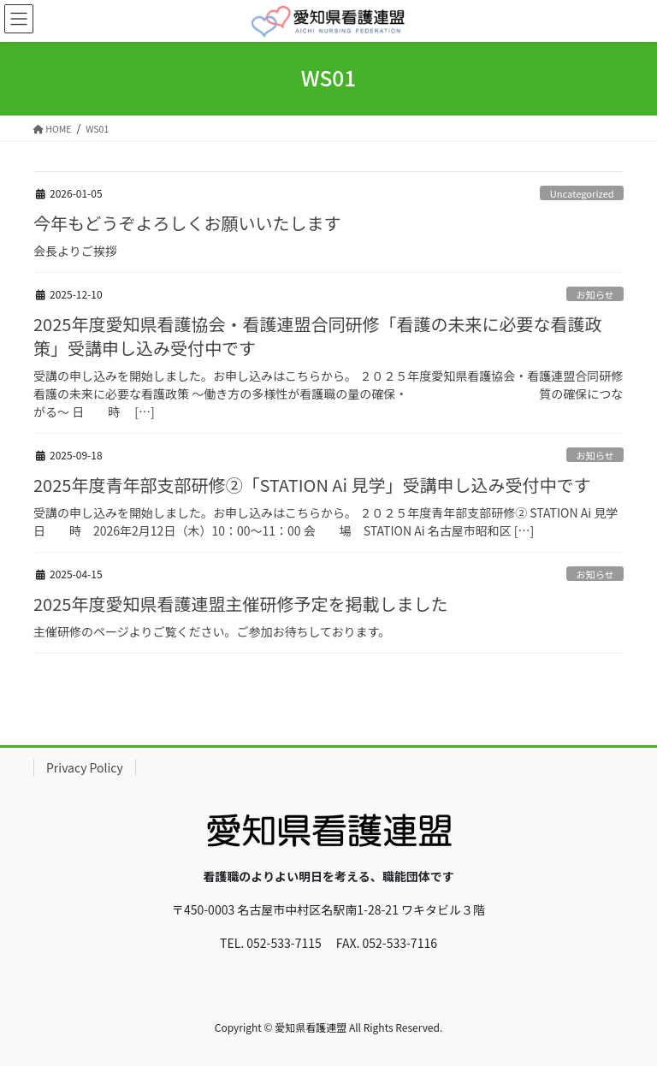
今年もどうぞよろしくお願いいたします (187, 222)
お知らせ (595, 294)
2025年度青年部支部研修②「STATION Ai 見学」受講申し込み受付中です (312, 484)
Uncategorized (582, 193)
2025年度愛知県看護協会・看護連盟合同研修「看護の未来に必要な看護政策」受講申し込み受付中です (317, 335)
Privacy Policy (84, 767)
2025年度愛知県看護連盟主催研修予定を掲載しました (240, 603)
